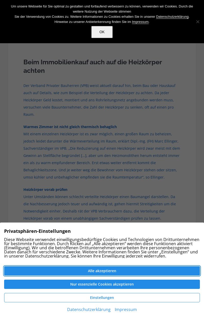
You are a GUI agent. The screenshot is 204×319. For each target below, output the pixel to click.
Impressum (140, 22)
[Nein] (197, 21)
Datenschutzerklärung (172, 17)
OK (101, 32)
